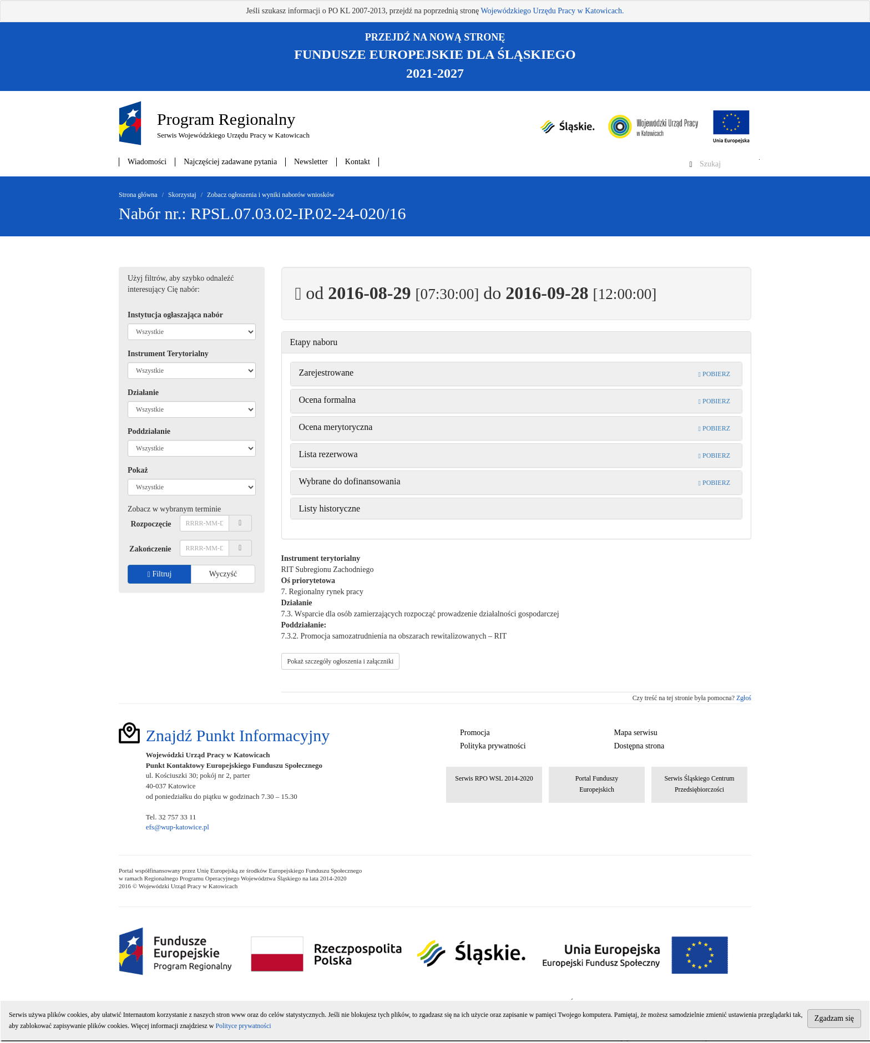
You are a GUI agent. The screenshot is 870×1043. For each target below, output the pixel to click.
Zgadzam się (834, 1018)
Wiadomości (147, 162)
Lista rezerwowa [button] (328, 454)
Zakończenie (150, 549)
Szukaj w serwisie (759, 159)
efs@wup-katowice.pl (177, 827)
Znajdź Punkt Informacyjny (238, 735)
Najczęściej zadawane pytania (230, 162)
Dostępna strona (639, 746)
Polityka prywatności (493, 746)
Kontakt (357, 162)
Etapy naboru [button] (314, 342)
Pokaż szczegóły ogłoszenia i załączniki (340, 661)
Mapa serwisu (635, 732)
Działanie (143, 392)
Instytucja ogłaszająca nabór (175, 315)
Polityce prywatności (243, 1026)
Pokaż (138, 470)
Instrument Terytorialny (168, 354)
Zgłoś (743, 698)
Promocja (475, 732)
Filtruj (160, 574)
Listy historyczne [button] (330, 508)
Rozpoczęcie (150, 524)
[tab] (516, 342)
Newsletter (311, 162)
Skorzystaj (182, 195)
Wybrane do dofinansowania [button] (350, 481)
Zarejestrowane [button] (326, 372)
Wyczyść (223, 574)
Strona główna (138, 195)
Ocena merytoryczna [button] (336, 427)
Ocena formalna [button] (327, 399)
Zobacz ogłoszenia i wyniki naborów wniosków (271, 195)
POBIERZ (714, 374)
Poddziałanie (149, 431)
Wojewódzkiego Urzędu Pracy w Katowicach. (552, 11)
